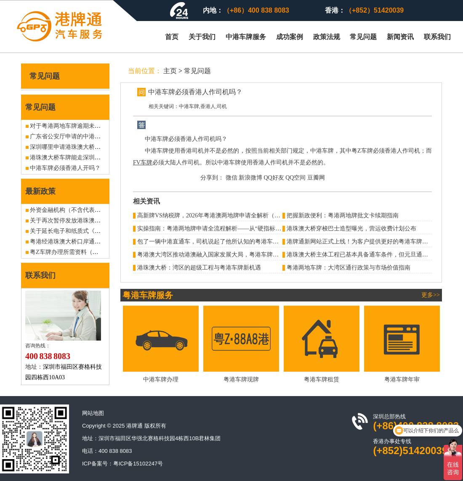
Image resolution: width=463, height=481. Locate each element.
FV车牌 (142, 162)
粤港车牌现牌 (241, 379)
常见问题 (363, 36)
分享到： (212, 177)
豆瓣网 (316, 177)
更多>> (430, 295)
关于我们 (202, 36)
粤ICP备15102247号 (138, 463)
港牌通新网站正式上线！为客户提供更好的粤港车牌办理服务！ (369, 241)
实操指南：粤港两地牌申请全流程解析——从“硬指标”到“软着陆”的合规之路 (236, 228)
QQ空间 (295, 177)
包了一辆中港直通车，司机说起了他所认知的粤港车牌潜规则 (216, 241)
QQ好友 (274, 177)
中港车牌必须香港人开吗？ (65, 168)
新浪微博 (250, 177)
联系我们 (437, 36)
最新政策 (40, 191)
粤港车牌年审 (402, 379)
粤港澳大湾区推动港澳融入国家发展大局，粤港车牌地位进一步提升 (225, 254)
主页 (170, 70)
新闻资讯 (400, 36)
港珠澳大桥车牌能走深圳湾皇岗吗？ (77, 157)
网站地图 (93, 413)
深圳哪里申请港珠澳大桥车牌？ (71, 147)
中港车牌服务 (246, 36)
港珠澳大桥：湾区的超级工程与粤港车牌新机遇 (199, 267)
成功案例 (289, 36)
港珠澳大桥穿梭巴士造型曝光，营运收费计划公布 (351, 228)
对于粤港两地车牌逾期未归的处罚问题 (80, 126)
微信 (231, 177)
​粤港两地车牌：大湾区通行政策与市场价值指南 (348, 267)
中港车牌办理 (160, 379)
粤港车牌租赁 (321, 379)
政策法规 (326, 36)
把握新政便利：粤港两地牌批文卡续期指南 (343, 215)
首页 (171, 36)
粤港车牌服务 (147, 295)
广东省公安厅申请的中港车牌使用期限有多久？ (92, 136)
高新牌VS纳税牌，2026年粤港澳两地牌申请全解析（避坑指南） (220, 215)
